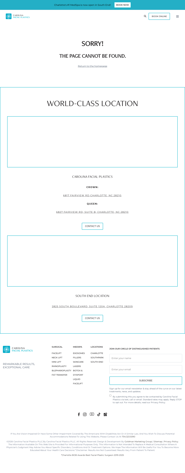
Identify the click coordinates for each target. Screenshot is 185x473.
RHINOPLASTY (59, 366)
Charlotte (97, 353)
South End (97, 362)
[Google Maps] (105, 414)
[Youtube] (92, 414)
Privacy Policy (158, 402)
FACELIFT (56, 353)
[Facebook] (79, 414)
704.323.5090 (128, 436)
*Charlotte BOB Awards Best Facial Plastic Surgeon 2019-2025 (92, 455)
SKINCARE (78, 362)
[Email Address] (145, 369)
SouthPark (97, 357)
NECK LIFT (57, 357)
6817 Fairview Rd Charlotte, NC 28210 (81, 201)
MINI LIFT (56, 362)
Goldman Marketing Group (138, 441)
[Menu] (177, 16)
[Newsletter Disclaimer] (110, 396)
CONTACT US (80, 232)
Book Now (122, 5)
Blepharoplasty (61, 370)
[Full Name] (145, 358)
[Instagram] (85, 414)
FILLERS (77, 357)
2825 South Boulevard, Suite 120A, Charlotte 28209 (80, 312)
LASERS (77, 366)
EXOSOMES (79, 353)
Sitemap (158, 441)
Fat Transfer (59, 375)
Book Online (159, 16)
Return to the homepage (92, 66)
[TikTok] (98, 414)
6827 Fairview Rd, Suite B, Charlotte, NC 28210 (81, 218)
